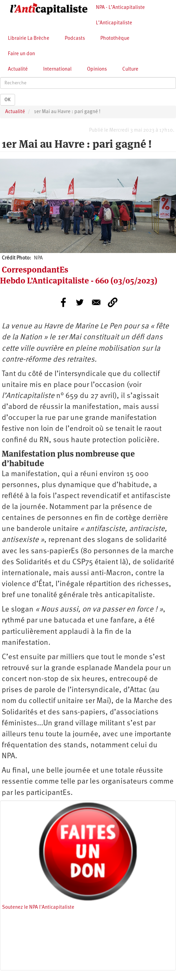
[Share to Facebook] (63, 302)
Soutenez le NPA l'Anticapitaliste (38, 907)
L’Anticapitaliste (114, 23)
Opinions (97, 69)
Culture (130, 69)
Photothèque (114, 38)
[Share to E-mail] (96, 302)
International (57, 69)
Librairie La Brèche (28, 38)
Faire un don (21, 54)
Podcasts (75, 38)
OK (7, 99)
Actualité (18, 69)
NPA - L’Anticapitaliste (120, 7)
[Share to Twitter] (80, 302)
